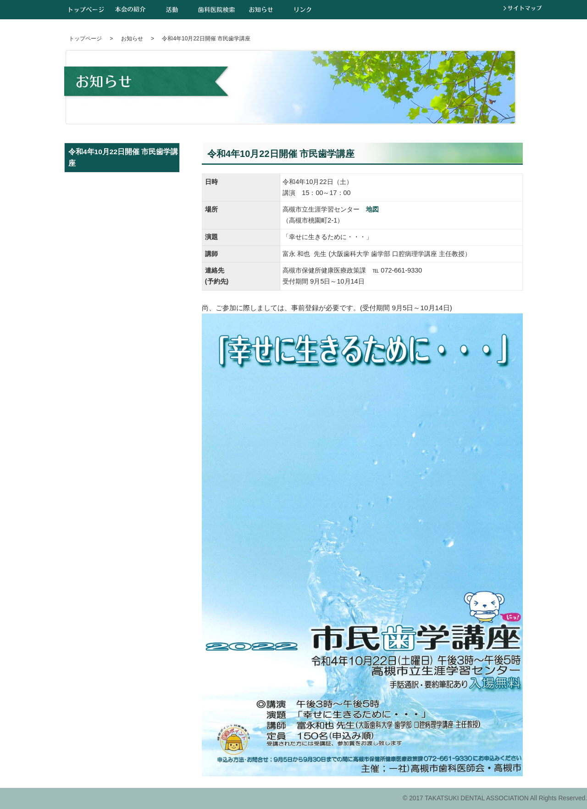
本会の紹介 (130, 9)
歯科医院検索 (216, 9)
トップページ (86, 9)
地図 (372, 209)
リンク (303, 9)
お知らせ (261, 9)
